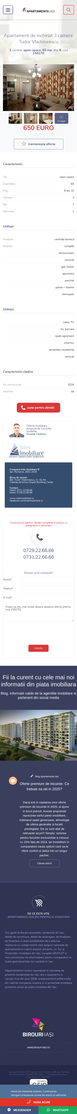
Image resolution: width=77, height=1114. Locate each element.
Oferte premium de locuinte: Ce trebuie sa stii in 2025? (44, 786)
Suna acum (38, 1102)
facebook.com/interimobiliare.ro (26, 500)
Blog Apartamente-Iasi (46, 776)
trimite (38, 648)
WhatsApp (58, 1110)
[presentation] (29, 630)
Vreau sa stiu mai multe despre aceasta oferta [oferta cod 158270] (38, 612)
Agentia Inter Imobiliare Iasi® (43, 1072)
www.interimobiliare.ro (22, 498)
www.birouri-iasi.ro (38, 1047)
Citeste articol (44, 863)
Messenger (19, 1110)
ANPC (41, 1075)
